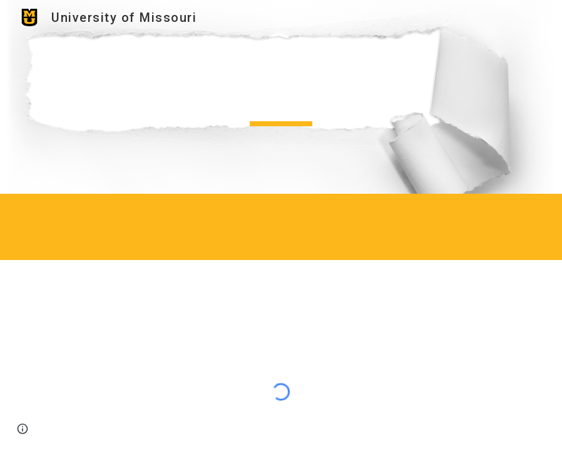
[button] (22, 429)
